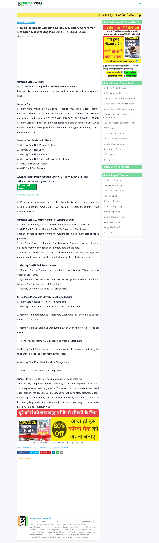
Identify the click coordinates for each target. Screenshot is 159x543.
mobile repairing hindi (44, 447)
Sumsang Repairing (61, 447)
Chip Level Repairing (113, 180)
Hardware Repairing (27, 447)
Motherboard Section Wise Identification (116, 116)
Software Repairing (113, 201)
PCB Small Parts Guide (114, 133)
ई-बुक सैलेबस (130, 72)
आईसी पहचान (109, 154)
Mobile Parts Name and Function (119, 103)
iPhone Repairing (112, 211)
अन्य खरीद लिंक (115, 75)
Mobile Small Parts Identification (119, 109)
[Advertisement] (58, 59)
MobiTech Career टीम (29, 36)
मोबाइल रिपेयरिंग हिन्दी (112, 227)
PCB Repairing (110, 195)
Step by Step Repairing (114, 144)
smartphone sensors (113, 149)
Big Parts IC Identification (115, 88)
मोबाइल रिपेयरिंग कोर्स (112, 222)
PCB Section (109, 128)
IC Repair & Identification (115, 93)
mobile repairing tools (114, 217)
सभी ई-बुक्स (131, 75)
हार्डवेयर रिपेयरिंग (110, 232)
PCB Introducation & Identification (119, 122)
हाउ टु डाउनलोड (113, 72)
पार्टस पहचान (108, 159)
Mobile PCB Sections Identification (119, 98)
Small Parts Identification (115, 138)
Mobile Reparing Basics (114, 190)
